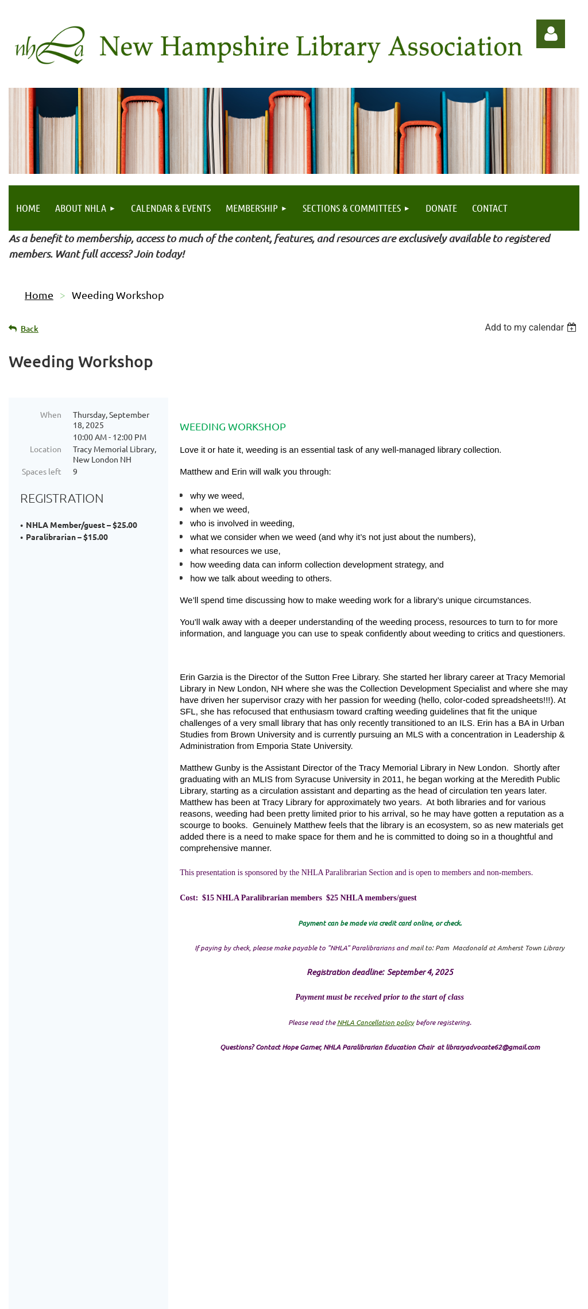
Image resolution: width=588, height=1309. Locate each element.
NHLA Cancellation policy (375, 1022)
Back (29, 328)
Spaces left (41, 471)
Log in (550, 34)
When (50, 414)
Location (45, 449)
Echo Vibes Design (536, 1265)
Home (39, 295)
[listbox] (532, 327)
